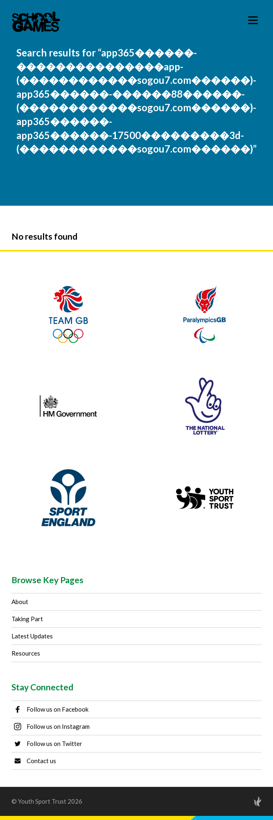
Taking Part (27, 618)
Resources (25, 653)
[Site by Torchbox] (241, 801)
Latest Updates (32, 636)
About (19, 601)
